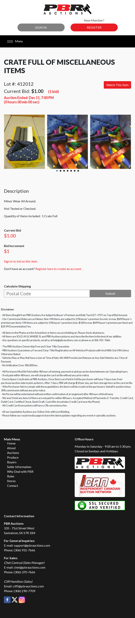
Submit (110, 293)
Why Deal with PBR (20, 471)
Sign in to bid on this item (20, 261)
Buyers (12, 462)
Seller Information (19, 467)
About (11, 448)
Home (11, 443)
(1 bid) (53, 91)
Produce (12, 457)
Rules (10, 476)
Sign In (41, 27)
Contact (12, 485)
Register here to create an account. (58, 269)
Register (94, 27)
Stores (11, 481)
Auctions (13, 452)
